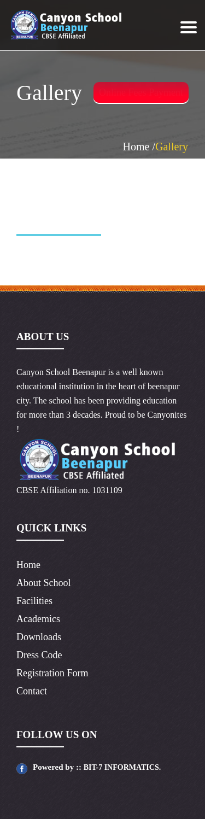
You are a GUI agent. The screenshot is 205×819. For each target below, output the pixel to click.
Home (28, 565)
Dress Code (39, 655)
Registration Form (52, 673)
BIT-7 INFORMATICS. (122, 767)
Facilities (34, 601)
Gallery (171, 147)
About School (43, 583)
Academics (38, 619)
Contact (31, 691)
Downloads (38, 637)
